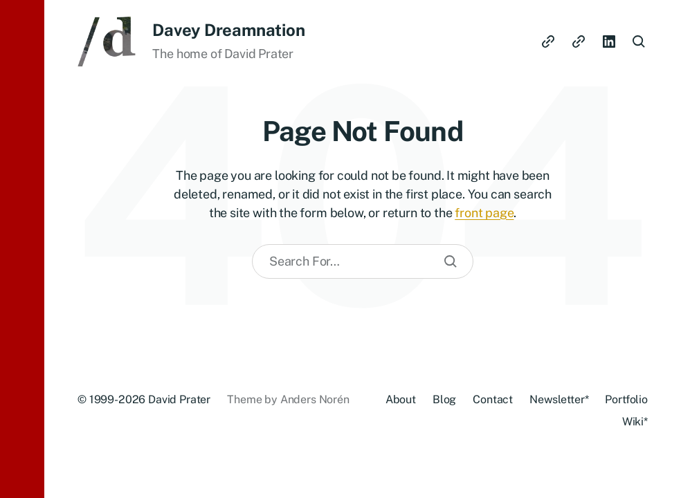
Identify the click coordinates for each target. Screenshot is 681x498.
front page (484, 212)
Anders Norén (314, 399)
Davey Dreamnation (228, 29)
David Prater (179, 399)
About (400, 399)
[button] (22, 249)
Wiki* (635, 421)
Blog (444, 399)
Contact (493, 399)
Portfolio (626, 399)
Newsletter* (558, 399)
